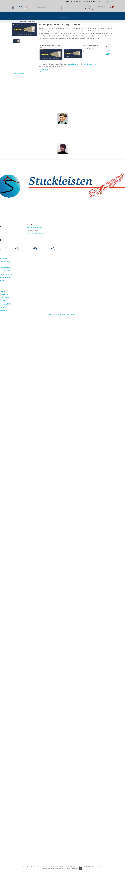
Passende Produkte (18, 70)
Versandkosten (72, 60)
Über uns (66, 311)
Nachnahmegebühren (89, 60)
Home (13, 18)
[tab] (18, 70)
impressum (74, 311)
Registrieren (109, 1)
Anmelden (100, 1)
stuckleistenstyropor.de (54, 311)
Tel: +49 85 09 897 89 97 (35, 224)
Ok (80, 869)
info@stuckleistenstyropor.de (36, 230)
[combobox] (49, 8)
